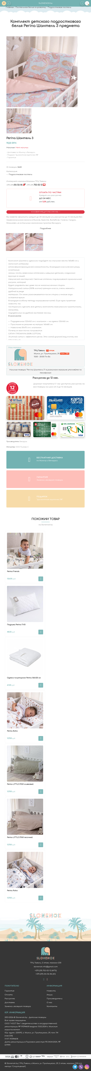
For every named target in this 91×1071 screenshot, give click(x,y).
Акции (49, 995)
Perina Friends (13, 571)
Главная (10, 7)
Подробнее (45, 229)
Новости (51, 991)
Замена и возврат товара (18, 1006)
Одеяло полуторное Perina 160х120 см (24, 678)
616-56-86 (14, 185)
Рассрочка (10, 999)
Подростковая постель (59, 7)
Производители (54, 999)
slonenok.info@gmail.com (45, 966)
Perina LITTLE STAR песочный (20, 837)
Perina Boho (12, 731)
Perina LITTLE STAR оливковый (20, 784)
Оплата (9, 995)
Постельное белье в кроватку (30, 7)
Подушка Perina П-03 (16, 625)
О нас (49, 1003)
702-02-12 (34, 185)
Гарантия (9, 991)
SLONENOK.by (45, 3)
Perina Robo (12, 890)
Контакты (52, 1006)
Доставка (10, 1003)
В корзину (40, 578)
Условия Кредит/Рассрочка (45, 212)
